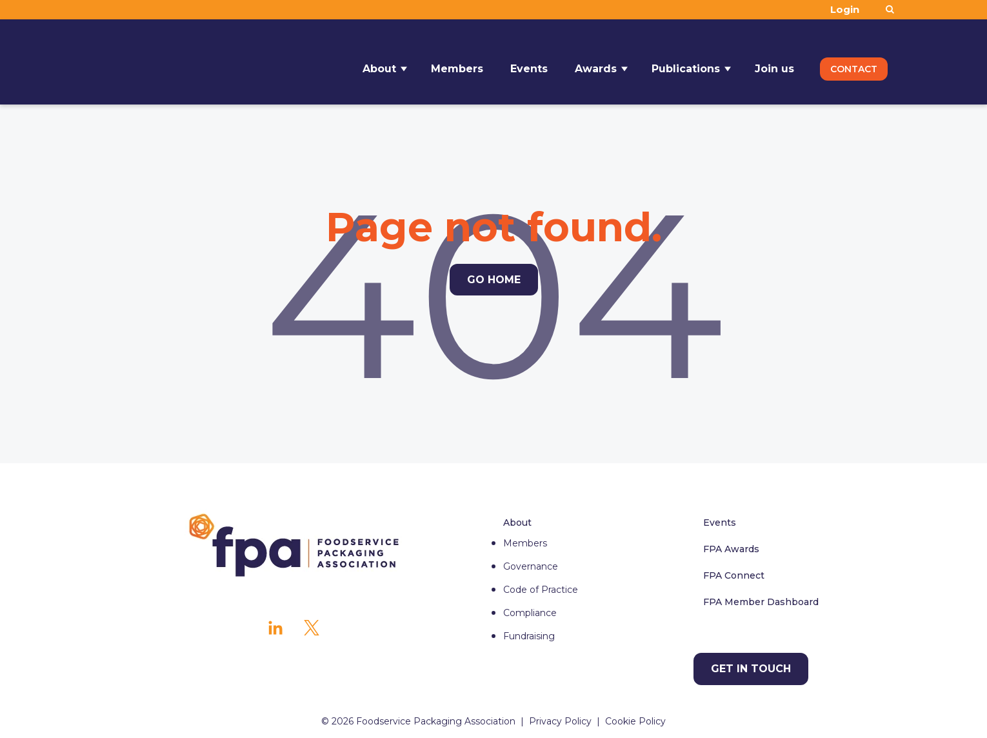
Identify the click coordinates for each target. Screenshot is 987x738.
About (379, 61)
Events (529, 61)
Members (457, 61)
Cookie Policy (635, 721)
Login (844, 9)
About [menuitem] (517, 522)
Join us (774, 61)
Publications (686, 61)
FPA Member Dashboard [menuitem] (761, 602)
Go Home (494, 280)
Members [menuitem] (525, 543)
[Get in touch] (750, 669)
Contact (853, 62)
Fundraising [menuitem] (529, 636)
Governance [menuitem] (530, 566)
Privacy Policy (560, 721)
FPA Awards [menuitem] (731, 549)
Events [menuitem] (719, 522)
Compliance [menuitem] (530, 613)
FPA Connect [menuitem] (733, 575)
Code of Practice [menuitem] (540, 589)
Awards (596, 61)
